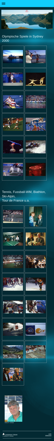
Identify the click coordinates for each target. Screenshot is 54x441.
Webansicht (48, 435)
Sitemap (15, 434)
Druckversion (7, 434)
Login (49, 434)
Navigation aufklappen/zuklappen (27, 3)
